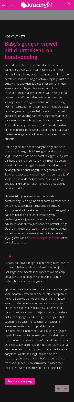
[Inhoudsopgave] (3, 5)
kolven (64, 170)
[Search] (69, 5)
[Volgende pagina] (65, 388)
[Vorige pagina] (58, 388)
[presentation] (37, 201)
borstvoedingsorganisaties (45, 238)
